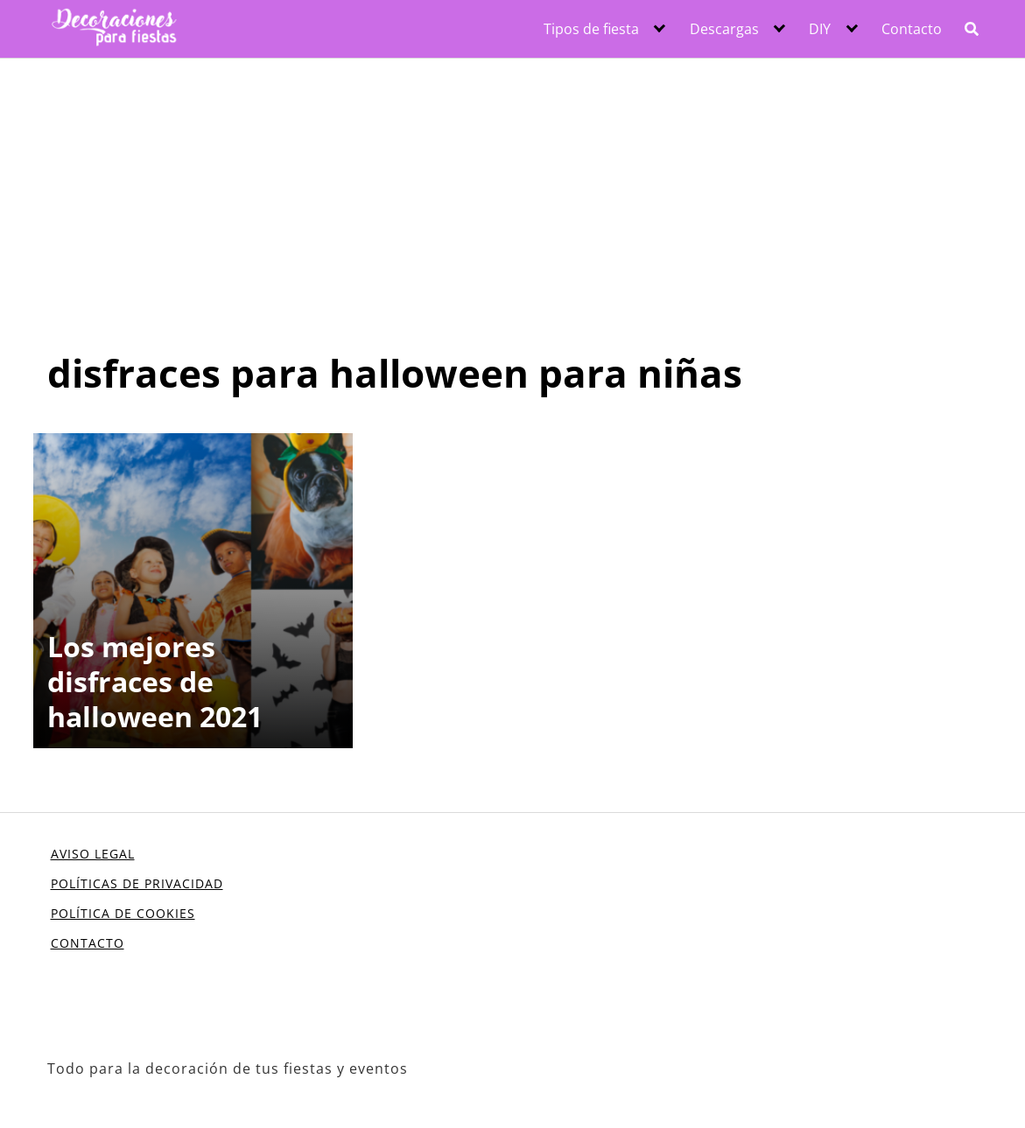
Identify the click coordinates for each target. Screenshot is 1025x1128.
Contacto (911, 29)
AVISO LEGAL (93, 853)
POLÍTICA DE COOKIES (123, 913)
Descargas (724, 29)
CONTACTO (87, 943)
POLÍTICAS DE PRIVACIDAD (137, 883)
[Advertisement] (512, 189)
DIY (820, 29)
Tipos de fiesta (591, 29)
